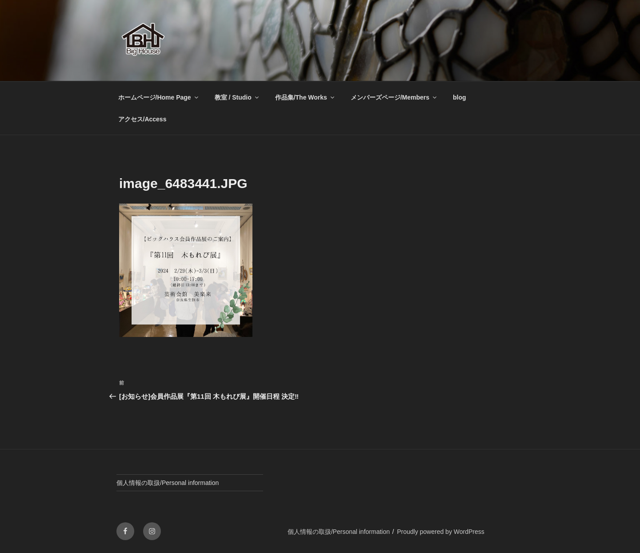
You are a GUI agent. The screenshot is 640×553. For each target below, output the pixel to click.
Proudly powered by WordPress (440, 531)
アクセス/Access (142, 119)
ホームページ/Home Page (159, 97)
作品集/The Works (305, 97)
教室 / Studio (237, 97)
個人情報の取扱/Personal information (167, 482)
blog (459, 97)
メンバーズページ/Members (394, 97)
